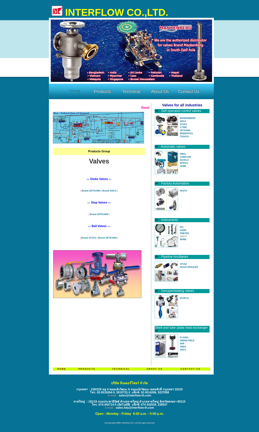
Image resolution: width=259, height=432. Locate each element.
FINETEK (184, 233)
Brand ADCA (109, 190)
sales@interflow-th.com (135, 395)
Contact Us (189, 91)
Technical (131, 91)
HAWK (183, 230)
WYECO (184, 163)
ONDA (183, 346)
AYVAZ (183, 124)
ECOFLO (184, 160)
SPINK (183, 239)
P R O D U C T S (86, 369)
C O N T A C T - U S (190, 369)
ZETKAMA (185, 130)
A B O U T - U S (154, 369)
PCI (181, 227)
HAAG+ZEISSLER (189, 267)
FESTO (183, 191)
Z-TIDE (183, 127)
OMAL (183, 154)
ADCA (183, 121)
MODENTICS (186, 133)
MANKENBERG (188, 118)
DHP (182, 343)
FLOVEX (184, 337)
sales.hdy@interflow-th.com (135, 407)
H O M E (61, 369)
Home (73, 91)
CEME (183, 166)
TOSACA (184, 136)
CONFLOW (185, 157)
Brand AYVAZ (88, 237)
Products (102, 91)
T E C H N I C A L (120, 369)
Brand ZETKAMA (91, 190)
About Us (160, 91)
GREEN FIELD (187, 340)
